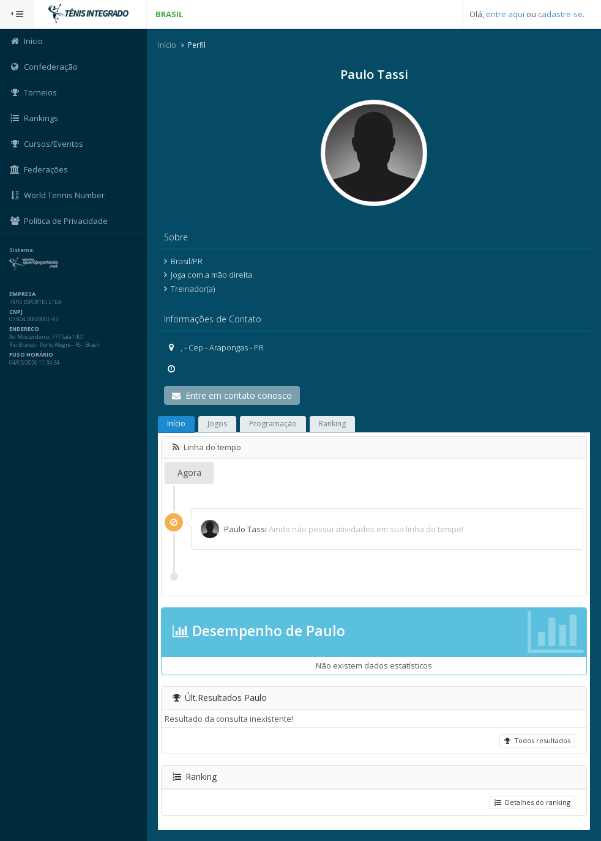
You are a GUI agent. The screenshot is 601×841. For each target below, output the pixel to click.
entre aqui (505, 14)
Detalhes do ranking (532, 802)
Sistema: (22, 250)
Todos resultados (537, 740)
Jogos (217, 423)
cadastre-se (560, 14)
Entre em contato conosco (232, 395)
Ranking (332, 423)
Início (167, 45)
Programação (273, 423)
